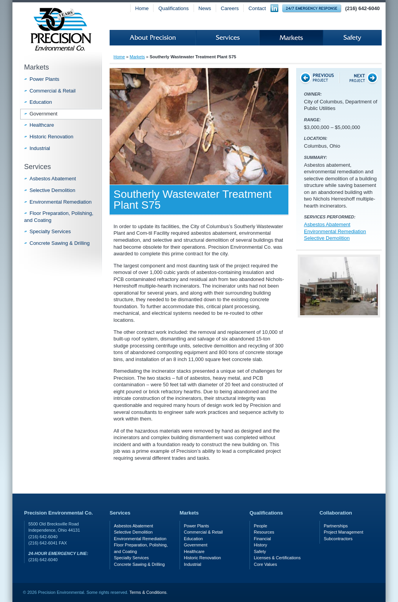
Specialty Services (50, 231)
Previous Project (317, 77)
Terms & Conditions (147, 592)
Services (228, 37)
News (205, 8)
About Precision (153, 37)
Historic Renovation (51, 137)
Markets (291, 37)
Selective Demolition (327, 238)
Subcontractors (338, 538)
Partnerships (336, 525)
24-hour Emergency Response (311, 8)
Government (44, 114)
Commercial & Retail (52, 91)
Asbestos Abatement (327, 224)
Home (142, 8)
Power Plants (44, 79)
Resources (264, 532)
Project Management (343, 532)
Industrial (40, 148)
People (260, 525)
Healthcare (42, 125)
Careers (230, 8)
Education (41, 102)
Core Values (265, 564)
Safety (352, 37)
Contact (257, 8)
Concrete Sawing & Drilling (60, 243)
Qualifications (173, 8)
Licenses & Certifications (277, 557)
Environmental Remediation (335, 231)
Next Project (360, 77)
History (260, 545)
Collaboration (335, 513)
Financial (262, 538)
